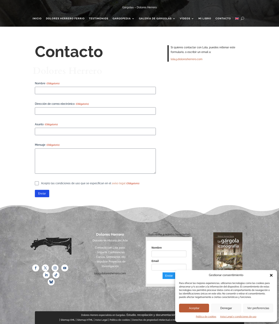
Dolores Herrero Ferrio (65, 18)
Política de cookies (206, 316)
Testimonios (98, 18)
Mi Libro (204, 18)
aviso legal (119, 183)
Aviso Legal (101, 320)
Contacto (223, 18)
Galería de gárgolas (155, 18)
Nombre (47, 83)
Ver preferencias (258, 308)
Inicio (37, 18)
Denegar (226, 308)
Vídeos (185, 18)
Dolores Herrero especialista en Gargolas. (103, 315)
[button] (271, 275)
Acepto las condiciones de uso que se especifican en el (90, 183)
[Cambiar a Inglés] (237, 19)
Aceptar (194, 308)
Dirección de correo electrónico (62, 104)
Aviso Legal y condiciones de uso (238, 316)
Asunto (46, 124)
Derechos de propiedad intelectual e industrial (157, 320)
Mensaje (47, 145)
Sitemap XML (68, 320)
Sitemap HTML (85, 320)
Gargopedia (122, 18)
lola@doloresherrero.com (186, 59)
